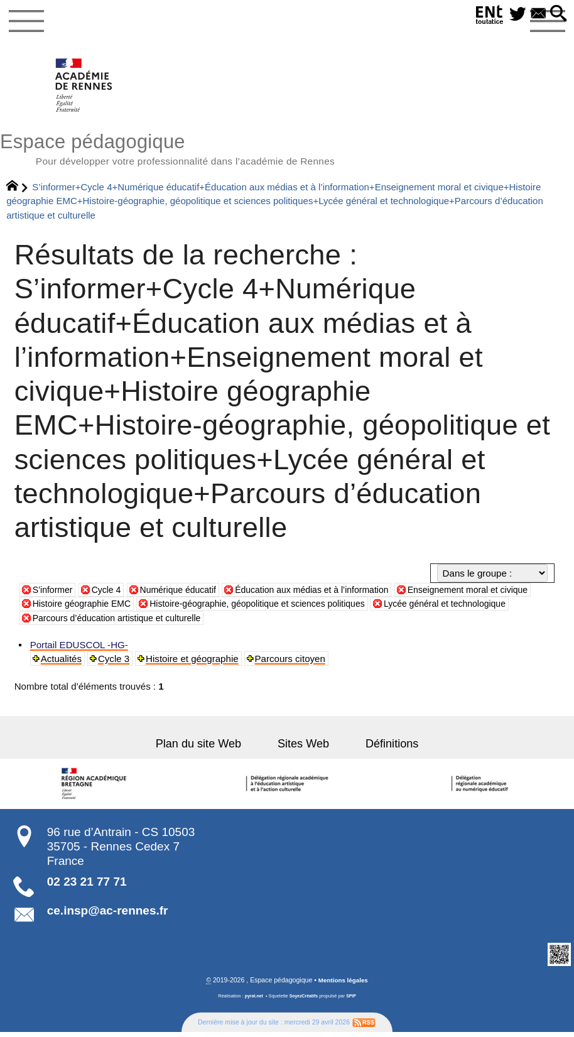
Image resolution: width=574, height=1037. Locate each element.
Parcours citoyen (291, 663)
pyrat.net (252, 1001)
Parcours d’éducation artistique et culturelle (187, 622)
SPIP (352, 1001)
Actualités (61, 663)
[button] (557, 14)
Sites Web (303, 748)
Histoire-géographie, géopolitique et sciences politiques (308, 607)
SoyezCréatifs (304, 1001)
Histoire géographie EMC (120, 607)
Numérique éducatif (186, 594)
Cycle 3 (115, 663)
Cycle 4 (110, 594)
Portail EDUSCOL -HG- (80, 649)
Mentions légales (343, 985)
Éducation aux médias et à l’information (328, 594)
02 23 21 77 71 (87, 886)
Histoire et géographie (193, 663)
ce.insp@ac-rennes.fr (107, 914)
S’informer (54, 594)
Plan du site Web (208, 748)
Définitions (381, 748)
